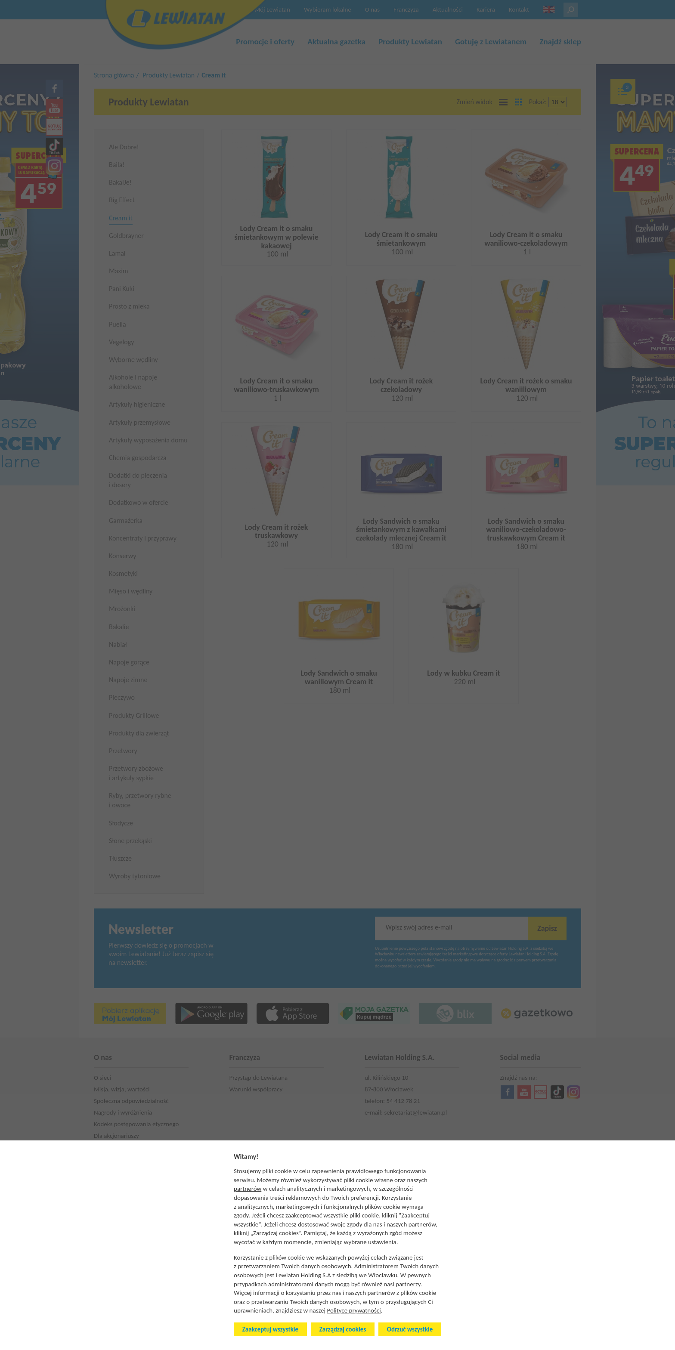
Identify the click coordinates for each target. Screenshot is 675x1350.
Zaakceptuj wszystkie (270, 1329)
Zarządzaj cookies (342, 1329)
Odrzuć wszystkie (410, 1329)
